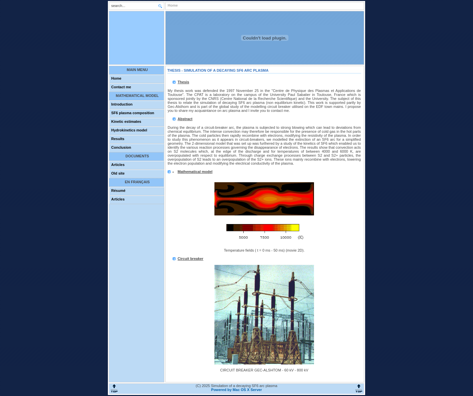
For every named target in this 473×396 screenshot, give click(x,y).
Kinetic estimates (126, 121)
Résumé (118, 191)
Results (117, 139)
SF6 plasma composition (132, 113)
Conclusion (121, 147)
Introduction (121, 104)
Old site (117, 173)
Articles (117, 165)
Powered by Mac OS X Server (236, 390)
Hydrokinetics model (129, 130)
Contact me (121, 87)
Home (116, 78)
